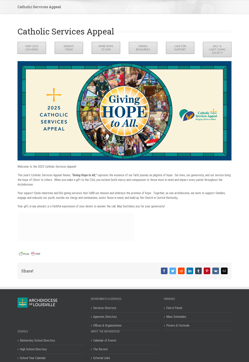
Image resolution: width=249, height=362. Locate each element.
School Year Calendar (33, 358)
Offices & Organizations (107, 325)
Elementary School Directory (37, 340)
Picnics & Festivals (177, 325)
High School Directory (33, 349)
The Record (100, 349)
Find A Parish (174, 308)
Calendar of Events (104, 340)
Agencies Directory (105, 317)
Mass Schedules (176, 317)
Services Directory (104, 308)
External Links (101, 358)
